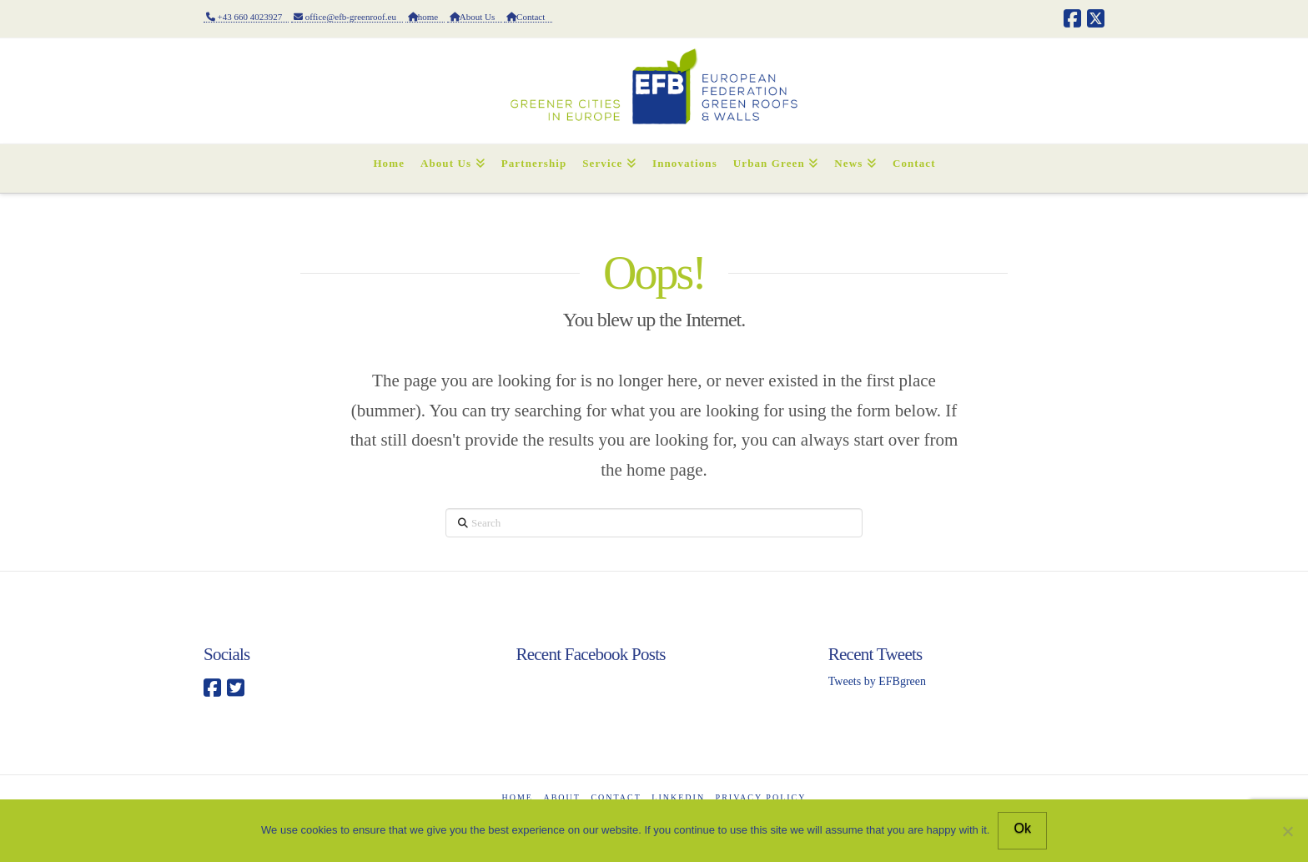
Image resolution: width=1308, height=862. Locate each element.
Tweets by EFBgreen (877, 681)
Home (517, 797)
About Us (474, 17)
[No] (1287, 831)
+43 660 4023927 (246, 17)
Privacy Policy (761, 797)
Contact (527, 17)
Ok (1022, 828)
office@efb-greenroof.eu (347, 17)
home (425, 17)
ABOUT (561, 797)
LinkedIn (678, 797)
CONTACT (616, 797)
